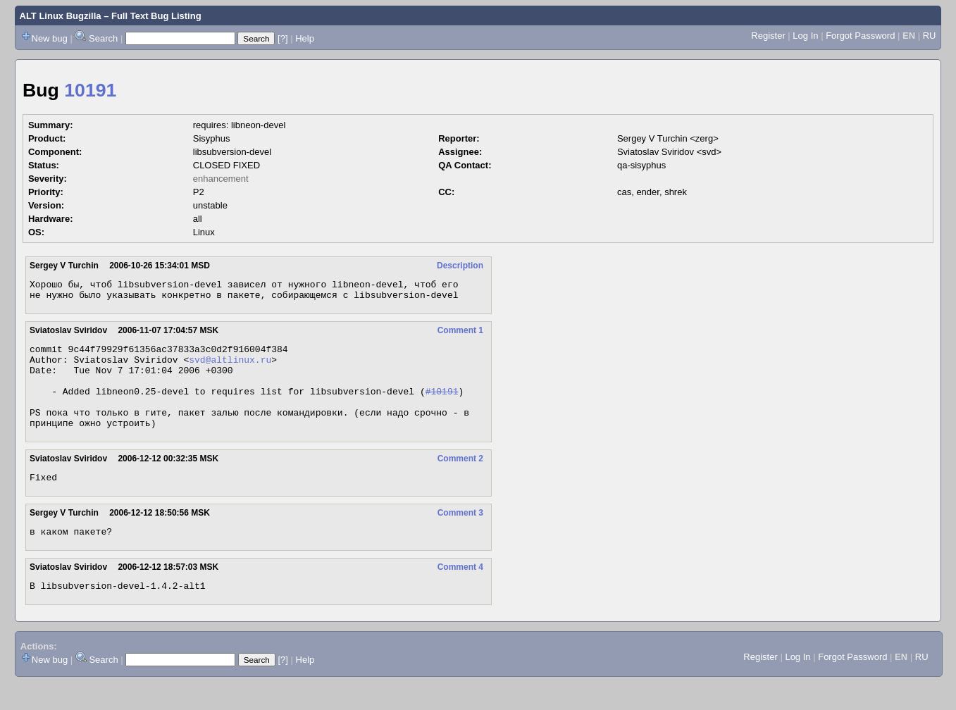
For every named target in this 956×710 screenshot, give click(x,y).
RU (929, 35)
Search (103, 38)
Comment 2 (460, 480)
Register (768, 35)
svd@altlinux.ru (230, 367)
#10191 (442, 405)
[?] (282, 38)
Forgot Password (860, 35)
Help (304, 38)
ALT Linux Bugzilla (60, 16)
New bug (50, 38)
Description (460, 265)
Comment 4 (460, 592)
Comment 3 (460, 536)
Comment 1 (460, 335)
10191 (90, 90)
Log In (805, 35)
